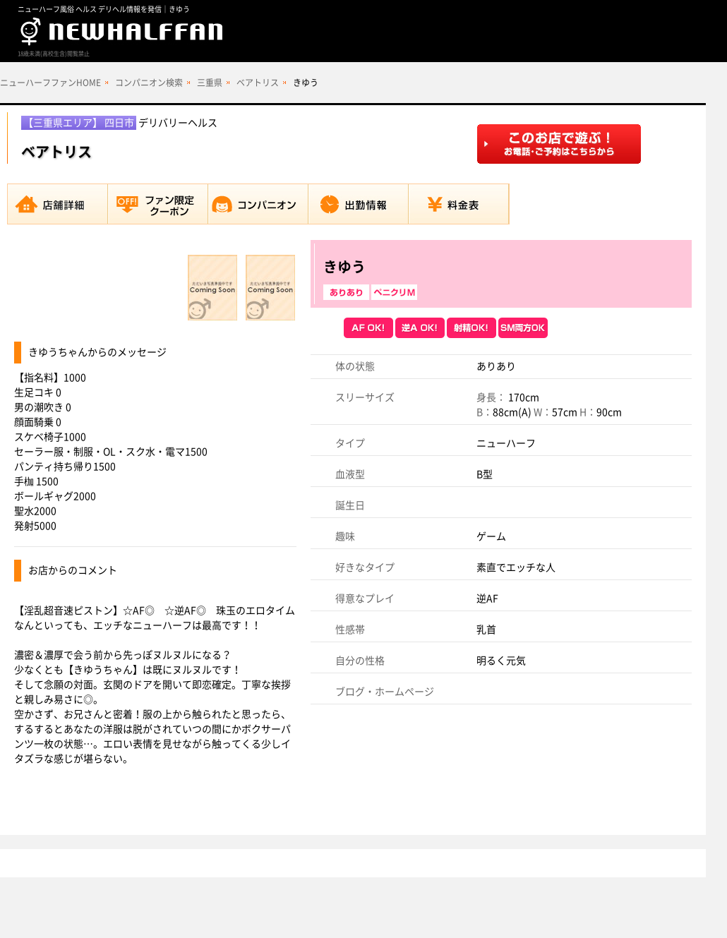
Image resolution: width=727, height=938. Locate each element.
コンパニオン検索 (149, 82)
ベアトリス (257, 82)
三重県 (209, 82)
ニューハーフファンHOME (50, 82)
